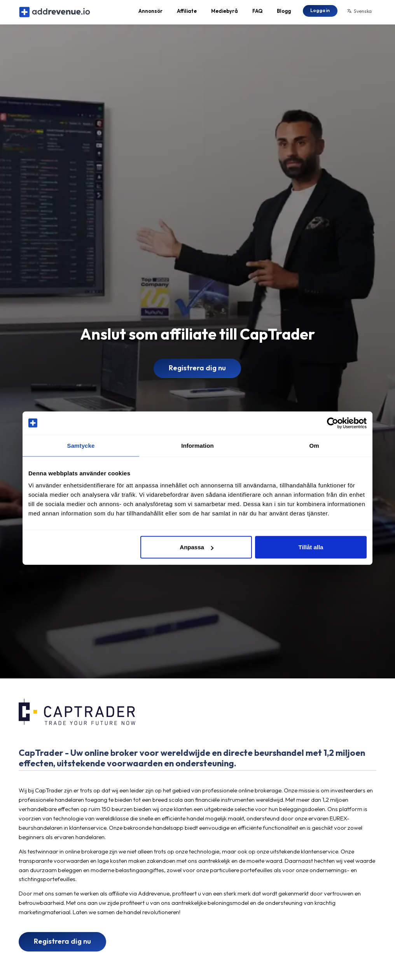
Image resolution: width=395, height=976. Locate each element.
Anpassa (196, 547)
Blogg (284, 14)
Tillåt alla (310, 547)
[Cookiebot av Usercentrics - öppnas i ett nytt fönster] (333, 423)
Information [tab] (197, 445)
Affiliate (187, 14)
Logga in (320, 13)
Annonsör (150, 14)
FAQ (257, 14)
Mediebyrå (224, 14)
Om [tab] (314, 445)
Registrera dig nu (197, 374)
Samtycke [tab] (81, 445)
